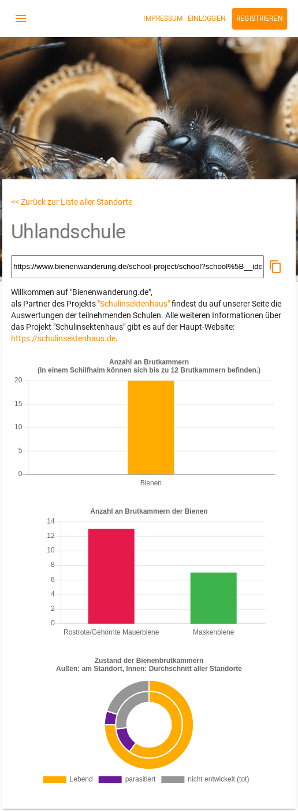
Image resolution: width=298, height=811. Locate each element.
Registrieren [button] (259, 18)
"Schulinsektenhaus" (134, 303)
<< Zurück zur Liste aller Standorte (71, 202)
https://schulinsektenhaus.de (63, 338)
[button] (275, 266)
